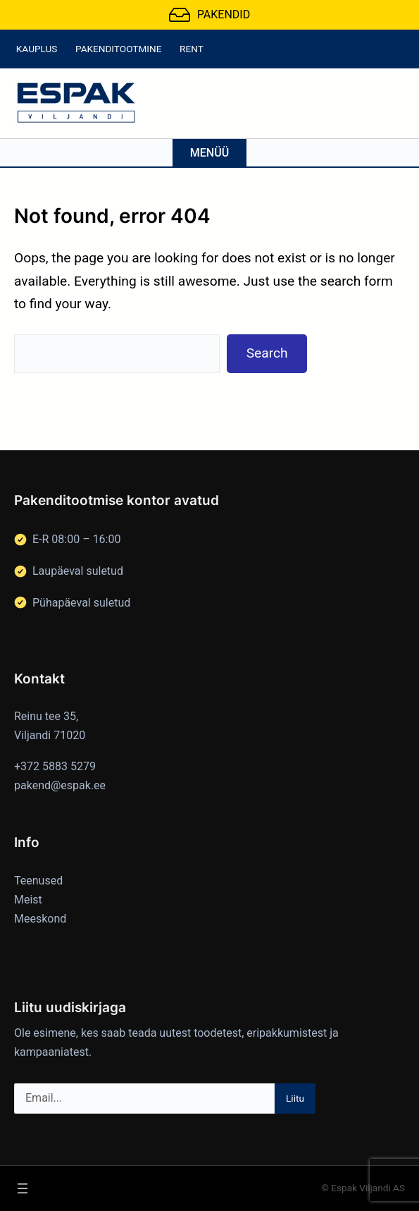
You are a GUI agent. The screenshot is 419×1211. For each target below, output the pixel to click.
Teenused (38, 880)
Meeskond (40, 918)
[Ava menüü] (22, 1188)
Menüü (209, 152)
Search (267, 353)
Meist (28, 899)
